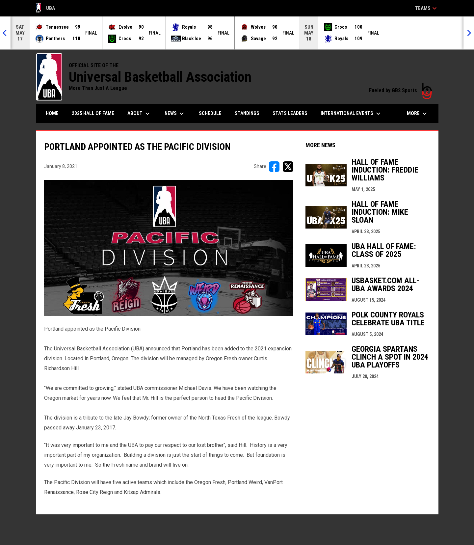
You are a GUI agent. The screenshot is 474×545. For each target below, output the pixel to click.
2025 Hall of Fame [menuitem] (93, 113)
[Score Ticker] (237, 32)
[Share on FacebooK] (274, 166)
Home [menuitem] (52, 113)
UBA (45, 8)
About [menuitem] (139, 114)
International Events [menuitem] (351, 114)
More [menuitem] (418, 114)
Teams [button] (426, 8)
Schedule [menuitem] (210, 113)
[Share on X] (288, 166)
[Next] (468, 32)
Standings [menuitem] (247, 113)
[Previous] (5, 32)
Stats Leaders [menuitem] (290, 113)
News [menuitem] (175, 114)
